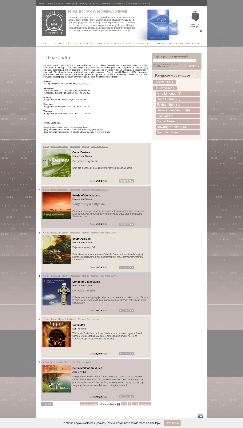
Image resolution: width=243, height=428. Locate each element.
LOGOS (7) (165, 116)
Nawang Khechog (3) (172, 127)
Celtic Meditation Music (87, 368)
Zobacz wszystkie (89, 404)
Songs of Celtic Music (86, 281)
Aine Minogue (57, 362)
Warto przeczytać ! (138, 3)
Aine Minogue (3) (169, 93)
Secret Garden (81, 238)
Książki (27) (164, 82)
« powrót (47, 404)
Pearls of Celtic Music (86, 195)
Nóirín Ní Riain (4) (170, 132)
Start (41, 3)
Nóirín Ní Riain (57, 319)
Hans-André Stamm (59, 146)
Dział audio (75, 146)
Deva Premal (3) (168, 99)
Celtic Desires (81, 152)
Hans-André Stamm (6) (173, 110)
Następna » (145, 404)
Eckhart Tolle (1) (168, 105)
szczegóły (126, 181)
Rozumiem (172, 423)
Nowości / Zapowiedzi (113, 3)
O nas (50, 3)
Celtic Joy (78, 324)
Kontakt (94, 3)
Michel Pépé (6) (168, 121)
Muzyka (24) (165, 88)
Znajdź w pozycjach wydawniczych (170, 56)
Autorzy (82, 3)
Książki (60, 3)
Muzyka (85, 146)
